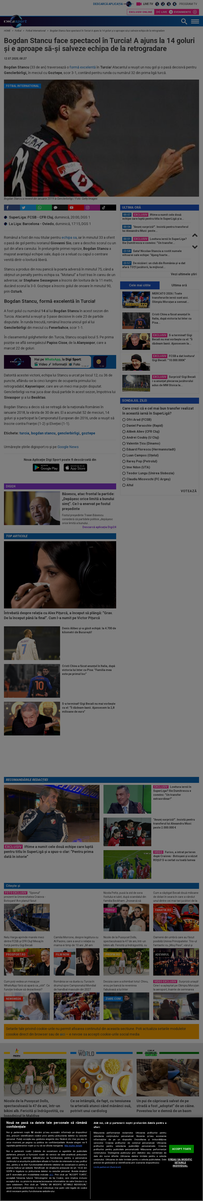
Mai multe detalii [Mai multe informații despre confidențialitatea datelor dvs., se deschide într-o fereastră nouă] (73, 1145)
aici (51, 1174)
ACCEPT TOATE (181, 1148)
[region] (101, 1159)
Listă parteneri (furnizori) (107, 1167)
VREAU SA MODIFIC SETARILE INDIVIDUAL (180, 1162)
